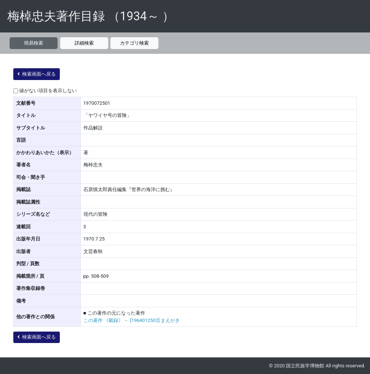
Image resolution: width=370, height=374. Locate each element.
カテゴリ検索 (134, 43)
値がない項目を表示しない (48, 90)
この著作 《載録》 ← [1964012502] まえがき (131, 320)
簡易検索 (33, 43)
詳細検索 (84, 43)
